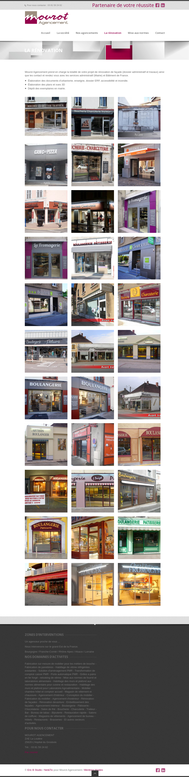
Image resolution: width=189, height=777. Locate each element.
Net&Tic (48, 769)
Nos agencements (87, 33)
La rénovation (112, 33)
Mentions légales (93, 769)
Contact (160, 33)
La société (63, 33)
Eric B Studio (34, 769)
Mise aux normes (138, 33)
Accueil (45, 33)
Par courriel (31, 752)
